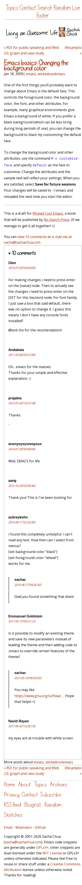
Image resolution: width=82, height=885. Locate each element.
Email (8, 827)
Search (44, 8)
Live (76, 8)
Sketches (13, 815)
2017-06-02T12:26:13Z (21, 726)
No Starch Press (57, 219)
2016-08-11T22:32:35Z (21, 522)
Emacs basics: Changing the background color (36, 66)
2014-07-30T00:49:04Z (21, 449)
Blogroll (32, 805)
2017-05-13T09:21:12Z (21, 621)
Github (40, 827)
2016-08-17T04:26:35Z (27, 585)
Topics (11, 8)
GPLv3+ (42, 847)
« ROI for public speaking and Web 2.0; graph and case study (31, 50)
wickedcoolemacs (51, 73)
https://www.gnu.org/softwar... (38, 695)
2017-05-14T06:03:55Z (27, 678)
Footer (42, 15)
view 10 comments (32, 236)
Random (62, 8)
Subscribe (50, 795)
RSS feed (12, 805)
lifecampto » (73, 50)
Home (9, 784)
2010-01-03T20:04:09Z (21, 268)
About (24, 784)
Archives (58, 784)
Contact (28, 8)
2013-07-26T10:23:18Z (21, 403)
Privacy (11, 795)
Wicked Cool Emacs (48, 213)
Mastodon (23, 827)
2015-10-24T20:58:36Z (21, 486)
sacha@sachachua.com (23, 842)
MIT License (52, 853)
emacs (31, 73)
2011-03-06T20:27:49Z (21, 355)
